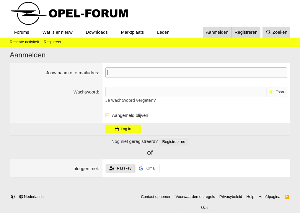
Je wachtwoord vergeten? (130, 100)
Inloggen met (85, 168)
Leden (163, 32)
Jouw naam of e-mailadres (72, 72)
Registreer (52, 42)
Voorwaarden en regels (195, 196)
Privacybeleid (230, 196)
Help (251, 196)
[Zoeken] (276, 32)
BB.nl (204, 207)
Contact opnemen (156, 196)
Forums (21, 32)
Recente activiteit (24, 42)
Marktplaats (132, 32)
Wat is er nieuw (58, 32)
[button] (34, 32)
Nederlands (31, 196)
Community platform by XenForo (136, 207)
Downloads (97, 32)
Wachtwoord (86, 91)
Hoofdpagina (270, 196)
